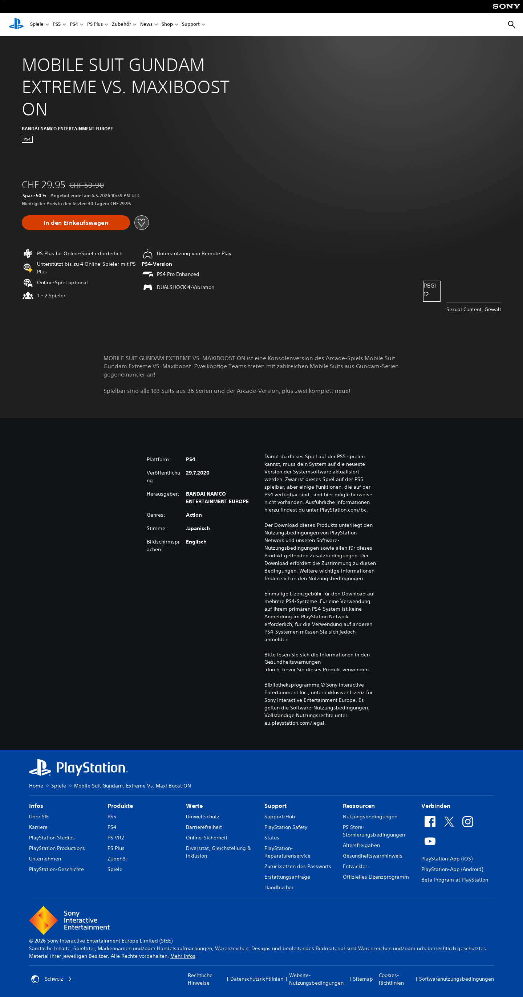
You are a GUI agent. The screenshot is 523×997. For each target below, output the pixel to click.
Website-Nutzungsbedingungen (316, 979)
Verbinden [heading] (435, 805)
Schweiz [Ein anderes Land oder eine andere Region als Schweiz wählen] (51, 979)
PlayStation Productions (57, 848)
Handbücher (278, 887)
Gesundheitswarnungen (292, 662)
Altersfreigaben (361, 845)
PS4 (74, 25)
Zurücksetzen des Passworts (297, 866)
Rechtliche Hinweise (200, 979)
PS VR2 (116, 837)
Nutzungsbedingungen (370, 816)
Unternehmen (45, 858)
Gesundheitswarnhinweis (372, 855)
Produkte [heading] (120, 805)
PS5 (57, 25)
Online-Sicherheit (206, 837)
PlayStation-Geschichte (56, 869)
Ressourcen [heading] (359, 805)
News (146, 25)
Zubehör (121, 25)
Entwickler (355, 866)
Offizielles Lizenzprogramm (376, 877)
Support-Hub (279, 816)
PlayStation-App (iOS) (447, 858)
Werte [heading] (194, 805)
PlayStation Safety (285, 827)
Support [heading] (275, 805)
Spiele (37, 25)
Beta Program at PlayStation (454, 879)
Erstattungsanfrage (287, 877)
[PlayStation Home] (16, 24)
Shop (167, 25)
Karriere (38, 827)
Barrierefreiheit (204, 827)
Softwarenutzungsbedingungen (456, 979)
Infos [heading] (36, 805)
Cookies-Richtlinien (391, 979)
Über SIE (39, 816)
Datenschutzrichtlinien (256, 979)
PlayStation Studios (52, 837)
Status (271, 837)
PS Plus (95, 25)
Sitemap (363, 979)
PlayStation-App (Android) (452, 869)
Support (191, 25)
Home (36, 785)
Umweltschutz (202, 816)
